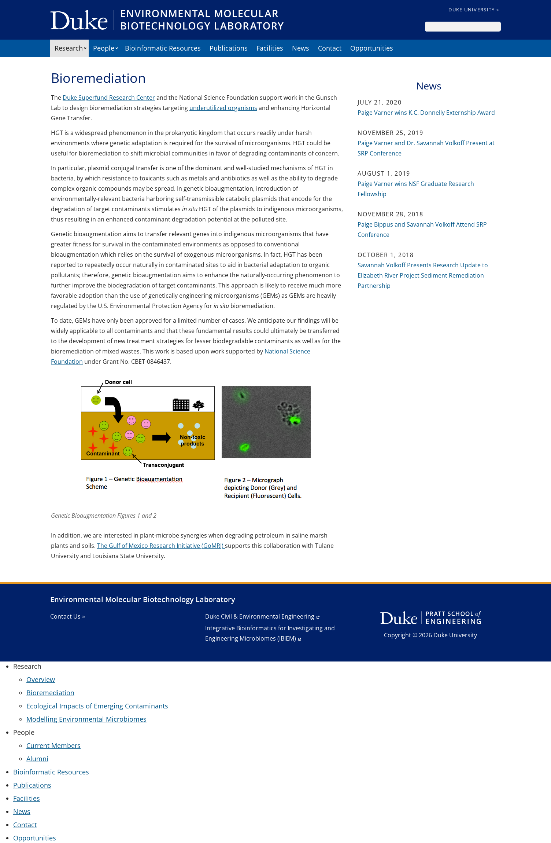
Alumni (37, 758)
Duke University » (473, 9)
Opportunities (371, 48)
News (300, 48)
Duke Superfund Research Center (109, 98)
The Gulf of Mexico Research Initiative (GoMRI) (161, 546)
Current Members (53, 745)
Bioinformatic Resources (163, 48)
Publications (229, 48)
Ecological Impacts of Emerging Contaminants (97, 705)
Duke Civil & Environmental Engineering (259, 616)
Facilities (269, 48)
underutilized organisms (223, 108)
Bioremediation (50, 692)
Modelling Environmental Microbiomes (86, 719)
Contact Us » (67, 616)
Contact (329, 48)
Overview (40, 679)
